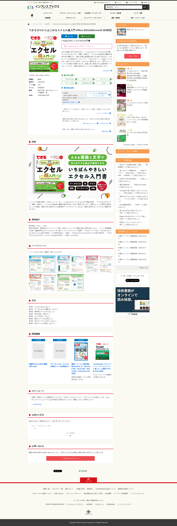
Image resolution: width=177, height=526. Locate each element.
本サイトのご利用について (42, 493)
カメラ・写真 (138, 13)
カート (119, 2)
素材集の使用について (126, 489)
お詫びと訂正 (105, 123)
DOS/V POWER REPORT (55, 504)
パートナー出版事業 (121, 493)
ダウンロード (88, 36)
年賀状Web (111, 504)
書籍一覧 (46, 489)
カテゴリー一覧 (57, 489)
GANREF (89, 504)
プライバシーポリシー (74, 493)
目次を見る (106, 70)
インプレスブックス (124, 504)
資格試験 (47, 18)
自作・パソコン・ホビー (138, 18)
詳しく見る (133, 56)
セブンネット (104, 79)
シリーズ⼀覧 (133, 2)
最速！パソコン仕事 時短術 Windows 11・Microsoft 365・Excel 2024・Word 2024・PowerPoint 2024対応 (80, 368)
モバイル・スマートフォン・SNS (70, 13)
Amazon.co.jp (69, 79)
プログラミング (70, 18)
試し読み (70, 36)
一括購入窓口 (105, 131)
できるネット (99, 504)
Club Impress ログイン (103, 2)
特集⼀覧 (146, 2)
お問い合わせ (58, 493)
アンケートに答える (103, 113)
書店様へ (90, 489)
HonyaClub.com (86, 83)
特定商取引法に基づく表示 (93, 493)
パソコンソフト (47, 13)
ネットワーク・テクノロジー (93, 18)
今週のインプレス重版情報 (127, 236)
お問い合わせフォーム (89, 123)
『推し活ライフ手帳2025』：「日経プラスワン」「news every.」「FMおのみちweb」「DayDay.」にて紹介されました (132, 173)
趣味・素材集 (116, 18)
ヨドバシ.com (69, 83)
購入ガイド (69, 489)
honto (104, 83)
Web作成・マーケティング (93, 13)
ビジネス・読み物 (115, 13)
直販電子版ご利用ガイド (70, 102)
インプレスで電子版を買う (98, 95)
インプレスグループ (137, 493)
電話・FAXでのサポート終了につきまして (79, 46)
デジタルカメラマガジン (75, 504)
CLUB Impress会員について (105, 489)
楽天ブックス (87, 79)
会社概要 (108, 493)
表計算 (47, 24)
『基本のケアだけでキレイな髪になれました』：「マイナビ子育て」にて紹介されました (133, 199)
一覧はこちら (143, 267)
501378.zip (37, 404)
